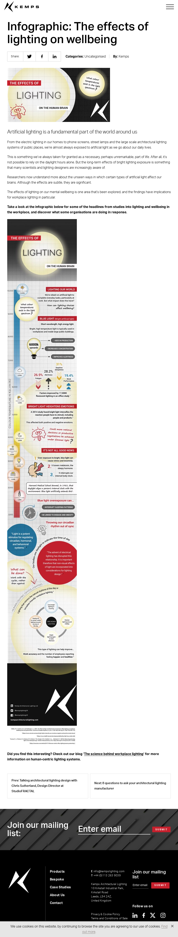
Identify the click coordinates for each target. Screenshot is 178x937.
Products (57, 871)
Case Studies (60, 887)
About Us (57, 895)
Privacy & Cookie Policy (105, 914)
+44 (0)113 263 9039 (106, 875)
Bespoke (57, 879)
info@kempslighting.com (107, 871)
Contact (56, 903)
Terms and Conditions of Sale (109, 918)
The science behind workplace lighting (113, 754)
